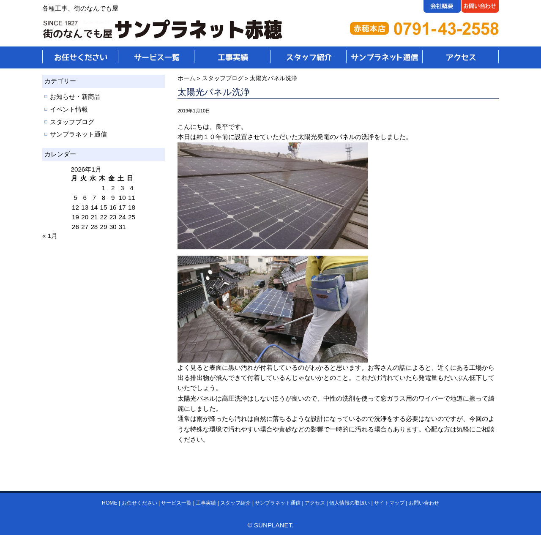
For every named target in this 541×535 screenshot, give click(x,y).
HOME (109, 503)
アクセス (315, 503)
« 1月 (49, 235)
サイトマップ (389, 503)
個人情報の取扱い (349, 503)
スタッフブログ (72, 122)
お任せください (139, 503)
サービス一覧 (176, 503)
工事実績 (206, 503)
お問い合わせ (424, 503)
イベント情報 (69, 109)
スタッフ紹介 (235, 503)
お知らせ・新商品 (75, 96)
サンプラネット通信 (78, 134)
